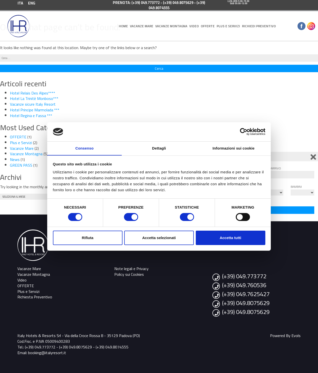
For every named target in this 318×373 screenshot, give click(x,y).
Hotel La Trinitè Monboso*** (34, 98)
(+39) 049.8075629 (246, 303)
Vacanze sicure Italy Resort (33, 104)
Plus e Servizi (228, 26)
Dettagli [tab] (159, 148)
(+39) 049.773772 (244, 276)
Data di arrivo (270, 168)
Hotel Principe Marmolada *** (34, 110)
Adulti (264, 187)
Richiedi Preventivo (259, 26)
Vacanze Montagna (171, 26)
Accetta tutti (230, 238)
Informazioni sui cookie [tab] (234, 148)
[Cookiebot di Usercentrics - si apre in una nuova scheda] (243, 131)
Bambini (296, 187)
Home (123, 26)
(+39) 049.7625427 (246, 294)
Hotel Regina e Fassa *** (31, 115)
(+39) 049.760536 (244, 285)
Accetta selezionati (159, 238)
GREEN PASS (21, 165)
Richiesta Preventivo (34, 297)
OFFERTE (208, 26)
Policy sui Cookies (129, 274)
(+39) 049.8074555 (112, 347)
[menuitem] (20, 3)
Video (194, 26)
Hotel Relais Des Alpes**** (32, 93)
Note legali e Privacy (131, 268)
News (15, 159)
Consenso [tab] (84, 148)
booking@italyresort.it (47, 352)
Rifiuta (87, 238)
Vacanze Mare (141, 26)
